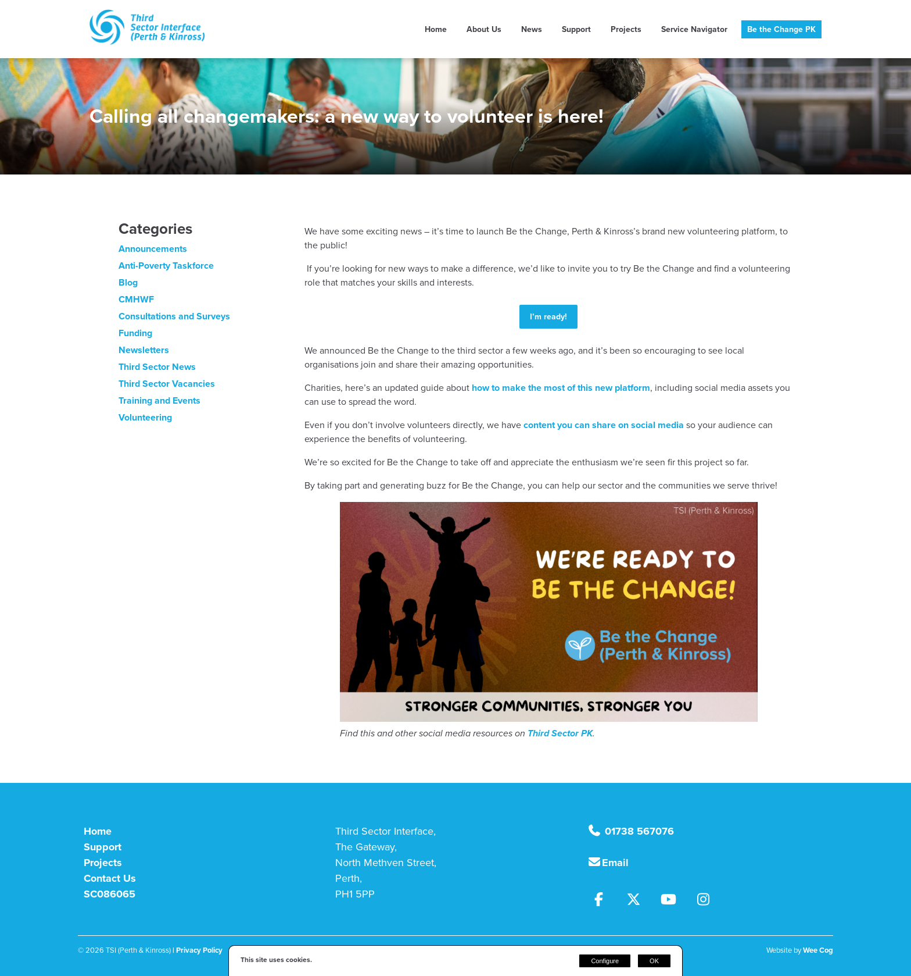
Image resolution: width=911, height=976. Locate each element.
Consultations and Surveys (174, 316)
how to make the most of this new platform (561, 387)
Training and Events (159, 400)
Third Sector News (157, 366)
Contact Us (110, 878)
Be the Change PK (781, 29)
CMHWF (136, 299)
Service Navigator (694, 29)
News (531, 29)
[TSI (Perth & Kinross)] (147, 41)
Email (615, 862)
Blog (128, 282)
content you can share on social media (603, 425)
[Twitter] (639, 901)
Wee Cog (818, 950)
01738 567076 (638, 831)
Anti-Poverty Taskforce (166, 265)
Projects (626, 29)
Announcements (153, 248)
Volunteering (145, 417)
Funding (135, 333)
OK (654, 960)
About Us (484, 29)
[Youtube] (674, 901)
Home (436, 29)
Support (576, 29)
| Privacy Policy (198, 950)
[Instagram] (708, 901)
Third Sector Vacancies (167, 383)
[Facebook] (604, 901)
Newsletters (144, 350)
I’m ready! (548, 317)
